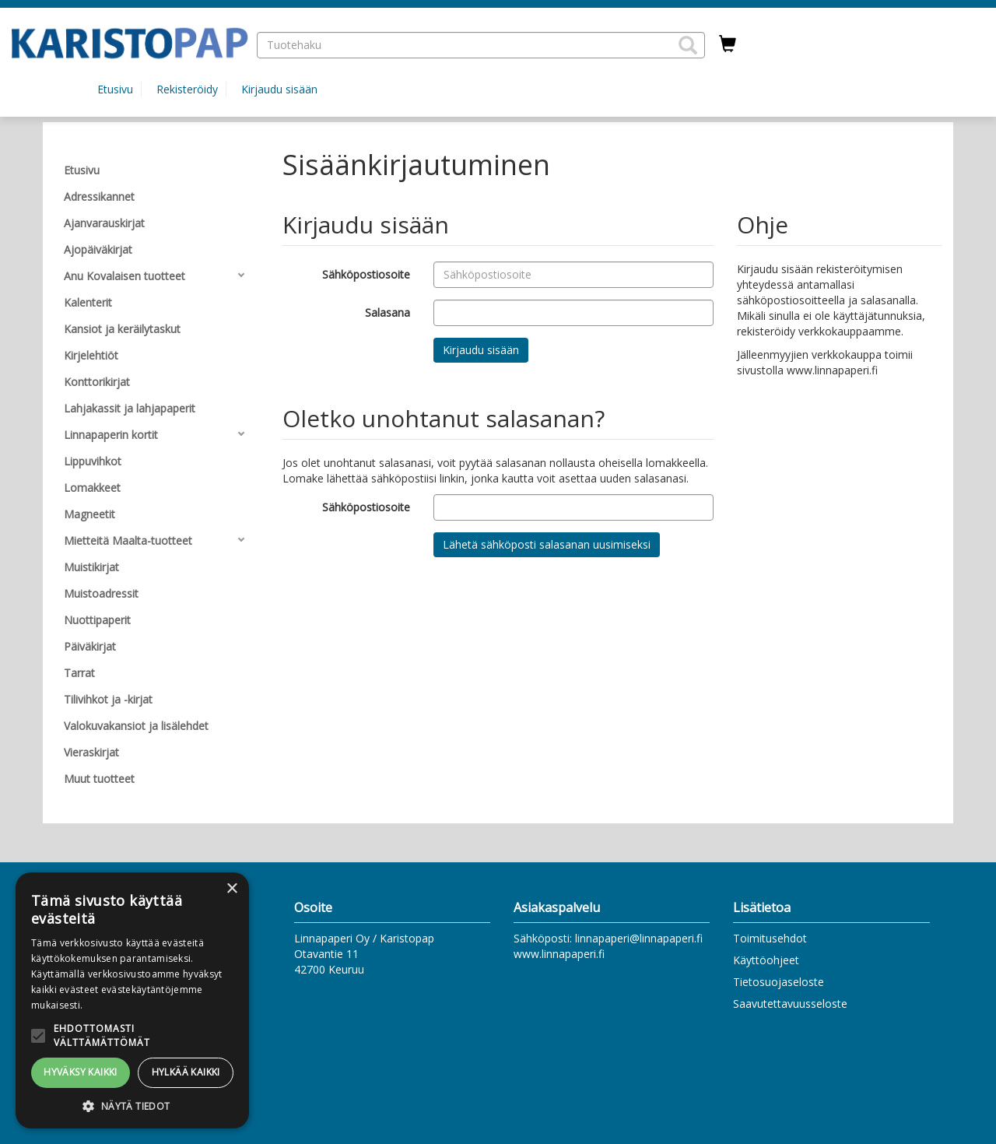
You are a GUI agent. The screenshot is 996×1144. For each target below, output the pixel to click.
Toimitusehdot (770, 938)
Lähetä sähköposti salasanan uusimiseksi (547, 544)
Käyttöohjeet (766, 960)
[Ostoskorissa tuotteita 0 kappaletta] (727, 44)
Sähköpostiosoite (366, 274)
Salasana (387, 312)
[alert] (132, 1000)
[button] (688, 45)
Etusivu (115, 89)
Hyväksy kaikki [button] (80, 1072)
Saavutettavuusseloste (790, 1003)
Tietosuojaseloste (778, 981)
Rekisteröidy (187, 89)
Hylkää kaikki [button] (186, 1072)
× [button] (231, 889)
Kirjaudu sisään (279, 89)
